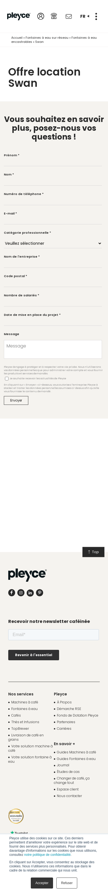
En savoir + (64, 744)
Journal (63, 765)
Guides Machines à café (76, 752)
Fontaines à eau (24, 708)
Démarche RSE (69, 708)
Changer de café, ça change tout (72, 780)
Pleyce (60, 694)
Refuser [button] (67, 883)
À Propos (64, 702)
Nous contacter (69, 795)
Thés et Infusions (25, 722)
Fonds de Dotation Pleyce (77, 715)
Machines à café (24, 702)
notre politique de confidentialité (47, 855)
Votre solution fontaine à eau (30, 759)
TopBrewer (20, 728)
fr (84, 16)
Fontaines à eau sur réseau (47, 37)
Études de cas (68, 771)
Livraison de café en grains (26, 737)
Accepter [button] (41, 883)
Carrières (64, 728)
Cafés (16, 715)
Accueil (17, 37)
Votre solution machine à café (30, 748)
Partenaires (66, 722)
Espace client (68, 789)
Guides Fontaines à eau (76, 758)
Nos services (21, 694)
